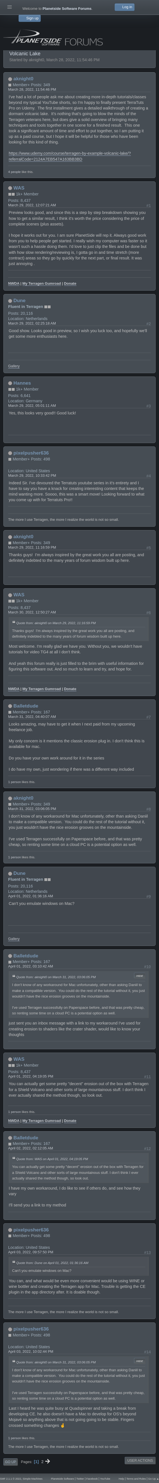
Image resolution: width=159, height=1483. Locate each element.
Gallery (14, 366)
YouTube (105, 1478)
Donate (70, 283)
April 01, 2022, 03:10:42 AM (30, 966)
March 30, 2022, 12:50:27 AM (32, 612)
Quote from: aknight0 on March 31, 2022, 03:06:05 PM (56, 977)
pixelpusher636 (31, 453)
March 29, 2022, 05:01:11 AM (32, 405)
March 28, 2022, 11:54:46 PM (32, 89)
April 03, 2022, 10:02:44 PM (30, 1351)
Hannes (22, 383)
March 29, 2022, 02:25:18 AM (32, 323)
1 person (14, 782)
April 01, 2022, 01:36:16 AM (30, 896)
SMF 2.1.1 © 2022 (10, 1478)
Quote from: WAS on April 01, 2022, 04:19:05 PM (52, 1159)
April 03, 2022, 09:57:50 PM (30, 1252)
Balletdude (25, 706)
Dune (19, 300)
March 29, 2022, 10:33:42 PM (32, 475)
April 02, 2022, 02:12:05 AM (30, 1148)
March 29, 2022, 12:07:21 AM (32, 205)
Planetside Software (62, 1478)
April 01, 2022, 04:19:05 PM (30, 1076)
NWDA (13, 283)
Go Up (10, 1462)
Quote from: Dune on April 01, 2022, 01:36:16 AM (52, 1263)
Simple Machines (32, 1478)
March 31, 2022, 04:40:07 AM (32, 717)
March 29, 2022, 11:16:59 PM (32, 547)
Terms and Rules (136, 1478)
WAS (18, 188)
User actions (140, 1461)
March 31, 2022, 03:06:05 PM (32, 809)
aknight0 (23, 78)
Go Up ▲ (153, 1478)
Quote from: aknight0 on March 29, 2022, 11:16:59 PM (56, 623)
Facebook (92, 1478)
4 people (14, 172)
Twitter (80, 1478)
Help (121, 1478)
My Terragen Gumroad (41, 283)
